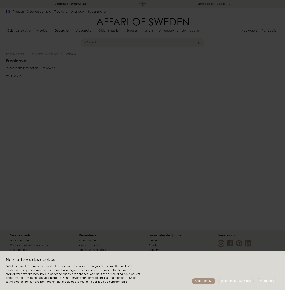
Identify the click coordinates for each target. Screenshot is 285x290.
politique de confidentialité (110, 282)
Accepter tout (204, 281)
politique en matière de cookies (60, 282)
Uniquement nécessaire (236, 281)
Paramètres (266, 281)
